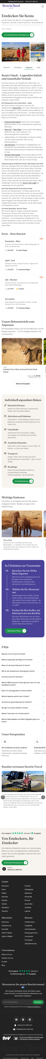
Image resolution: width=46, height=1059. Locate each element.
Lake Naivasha (9, 145)
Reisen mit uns (7, 955)
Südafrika (28, 908)
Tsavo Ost (7, 130)
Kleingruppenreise (31, 933)
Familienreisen (30, 922)
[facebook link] (16, 1020)
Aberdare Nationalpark (12, 155)
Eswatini (27, 886)
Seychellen (29, 904)
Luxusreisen (29, 936)
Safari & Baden (7, 933)
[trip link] (22, 358)
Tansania (5, 911)
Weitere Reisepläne (23, 384)
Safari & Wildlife (7, 936)
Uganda (27, 911)
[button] (42, 6)
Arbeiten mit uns (7, 958)
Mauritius (5, 897)
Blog (3, 965)
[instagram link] (23, 1020)
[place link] (22, 531)
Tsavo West (17, 130)
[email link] (23, 1029)
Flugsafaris (28, 926)
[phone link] (23, 1025)
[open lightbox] (16, 51)
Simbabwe (5, 908)
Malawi (4, 893)
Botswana (5, 886)
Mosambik (28, 897)
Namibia (4, 900)
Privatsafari (28, 940)
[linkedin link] (30, 1020)
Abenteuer (5, 922)
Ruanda (27, 900)
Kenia (4, 890)
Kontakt (4, 962)
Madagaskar (29, 890)
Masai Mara (17, 108)
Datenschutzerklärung (33, 1007)
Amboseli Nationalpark (12, 122)
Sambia (4, 904)
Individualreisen (30, 929)
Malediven (28, 893)
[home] (20, 6)
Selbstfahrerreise (31, 944)
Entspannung (6, 926)
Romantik (5, 929)
